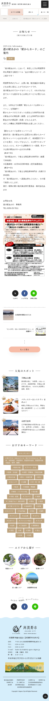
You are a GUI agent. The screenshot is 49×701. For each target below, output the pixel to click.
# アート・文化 (30, 467)
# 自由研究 (28, 506)
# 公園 (23, 482)
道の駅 (11, 58)
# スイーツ (9, 511)
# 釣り (39, 477)
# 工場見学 (23, 525)
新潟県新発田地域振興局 (24, 687)
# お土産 (25, 516)
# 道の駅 (35, 492)
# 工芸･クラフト (13, 506)
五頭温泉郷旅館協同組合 (35, 682)
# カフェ (36, 516)
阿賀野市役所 (21, 680)
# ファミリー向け (25, 521)
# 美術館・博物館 (29, 487)
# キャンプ (13, 482)
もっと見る (19, 349)
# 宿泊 (31, 501)
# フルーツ (27, 496)
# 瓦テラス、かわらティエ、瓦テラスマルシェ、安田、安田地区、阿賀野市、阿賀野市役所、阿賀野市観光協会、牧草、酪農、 (24, 460)
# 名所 (12, 525)
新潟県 (10, 684)
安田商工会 (42, 680)
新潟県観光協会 (20, 684)
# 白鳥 (20, 535)
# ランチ (39, 521)
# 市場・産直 (13, 496)
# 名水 (16, 487)
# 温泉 (28, 530)
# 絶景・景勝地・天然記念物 (32, 472)
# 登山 (37, 530)
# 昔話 (41, 501)
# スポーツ (10, 521)
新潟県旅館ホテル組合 (34, 684)
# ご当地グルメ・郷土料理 (15, 501)
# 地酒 (37, 496)
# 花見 (11, 530)
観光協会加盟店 (8, 680)
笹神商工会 (10, 682)
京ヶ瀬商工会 (21, 682)
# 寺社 (32, 511)
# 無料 (41, 511)
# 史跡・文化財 (12, 472)
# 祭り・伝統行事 (26, 477)
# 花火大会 (11, 477)
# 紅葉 (39, 506)
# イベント (14, 516)
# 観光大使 (17, 467)
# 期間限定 (35, 525)
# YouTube (21, 511)
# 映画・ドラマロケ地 (19, 492)
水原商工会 (31, 680)
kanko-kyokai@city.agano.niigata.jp (27, 649)
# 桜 (19, 530)
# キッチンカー (24, 453)
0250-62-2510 (19, 644)
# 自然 (29, 535)
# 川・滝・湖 (35, 482)
